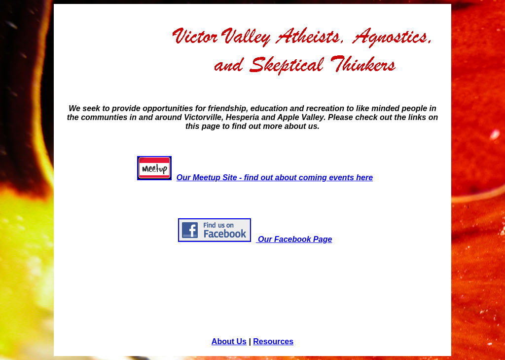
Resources (273, 341)
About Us (229, 341)
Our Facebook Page (255, 239)
